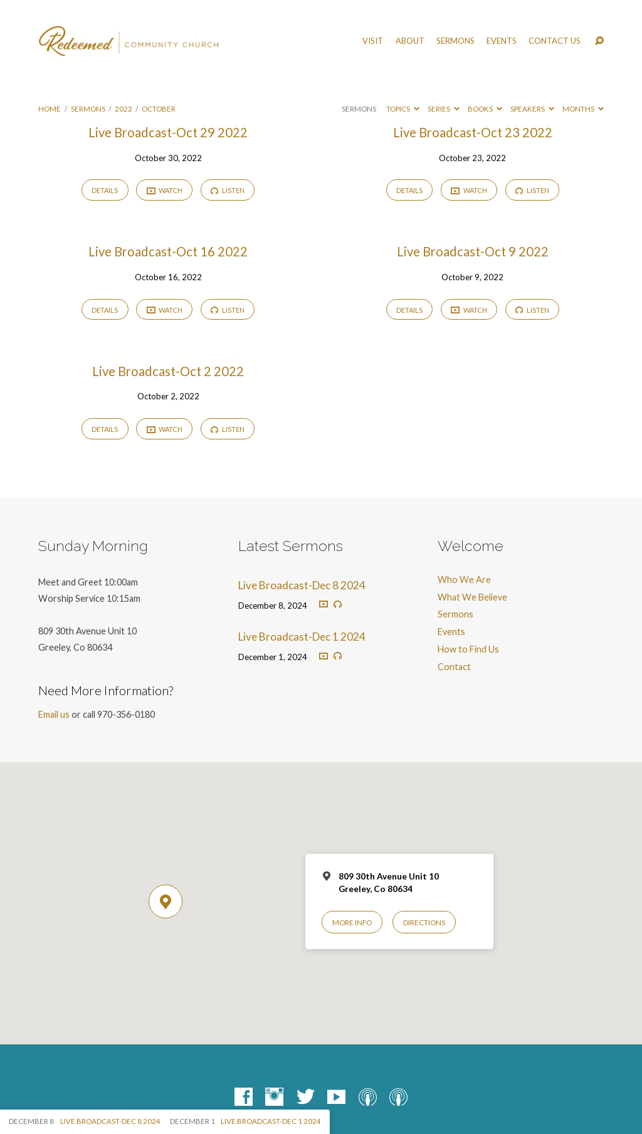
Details (105, 190)
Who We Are (464, 579)
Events (502, 41)
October (159, 109)
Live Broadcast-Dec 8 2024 (302, 585)
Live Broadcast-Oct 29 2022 (168, 132)
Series (444, 109)
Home (49, 109)
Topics (402, 109)
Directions (424, 922)
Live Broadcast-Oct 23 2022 (472, 132)
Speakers (532, 109)
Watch (165, 190)
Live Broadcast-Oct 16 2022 (168, 251)
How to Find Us (468, 649)
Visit (372, 41)
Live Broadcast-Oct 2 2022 (168, 371)
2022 (123, 109)
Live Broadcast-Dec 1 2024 (302, 636)
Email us (54, 714)
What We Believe (472, 597)
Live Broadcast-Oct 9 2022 (473, 251)
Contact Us (555, 41)
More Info (352, 922)
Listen (228, 190)
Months (583, 109)
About (410, 41)
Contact (454, 666)
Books (485, 109)
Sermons (455, 41)
